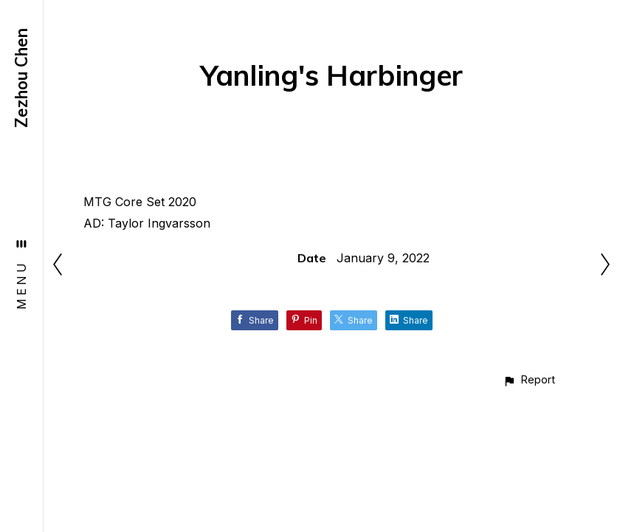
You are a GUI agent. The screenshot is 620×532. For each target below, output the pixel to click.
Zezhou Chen (21, 78)
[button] (529, 379)
